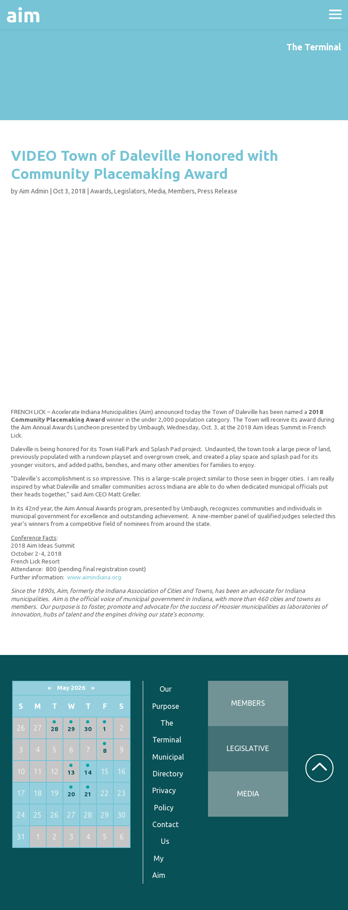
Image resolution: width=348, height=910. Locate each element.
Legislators (129, 191)
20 (71, 794)
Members (181, 191)
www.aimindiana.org (94, 577)
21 (88, 794)
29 (71, 729)
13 (71, 772)
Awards (100, 191)
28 (54, 729)
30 (88, 729)
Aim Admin (33, 191)
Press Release (217, 191)
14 (88, 772)
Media (156, 191)
